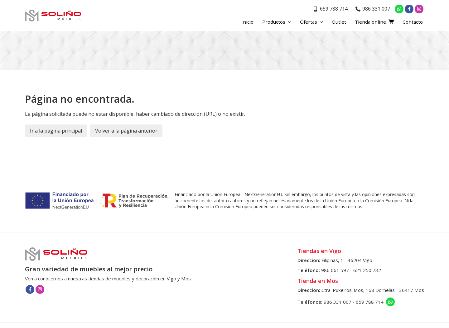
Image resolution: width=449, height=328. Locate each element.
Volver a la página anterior (126, 130)
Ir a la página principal (56, 130)
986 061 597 (335, 270)
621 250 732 (367, 270)
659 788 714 (370, 302)
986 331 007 (337, 302)
